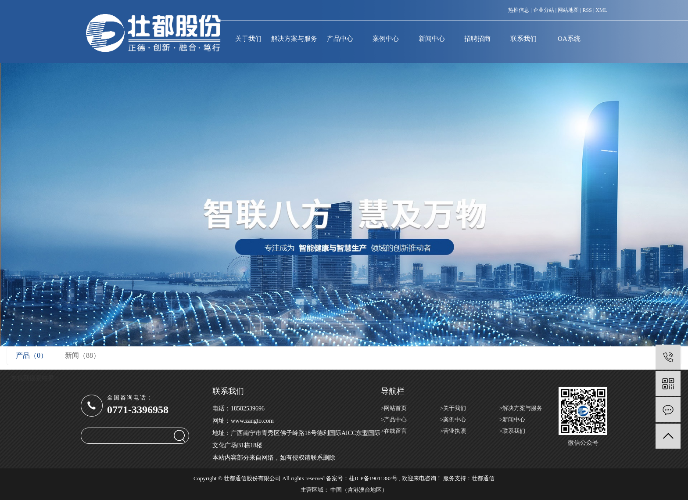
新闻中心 (432, 38)
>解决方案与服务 (520, 408)
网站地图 (568, 10)
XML (601, 10)
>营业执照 (453, 431)
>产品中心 (394, 419)
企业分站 (543, 10)
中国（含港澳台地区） (358, 489)
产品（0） (31, 355)
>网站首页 (394, 408)
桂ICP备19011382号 (373, 478)
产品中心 (340, 38)
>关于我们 (453, 408)
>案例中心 (453, 419)
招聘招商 (477, 38)
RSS (587, 10)
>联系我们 (512, 431)
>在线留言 (394, 431)
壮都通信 (483, 478)
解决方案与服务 (294, 38)
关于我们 (248, 38)
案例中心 (386, 38)
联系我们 (523, 38)
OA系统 (569, 38)
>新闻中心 (512, 419)
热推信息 (518, 10)
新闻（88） (82, 355)
